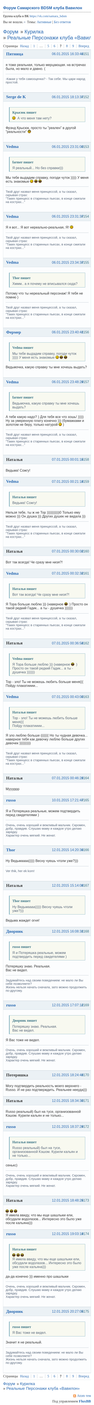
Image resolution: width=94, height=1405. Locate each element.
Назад (24, 46)
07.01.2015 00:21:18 (67, 481)
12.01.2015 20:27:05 (67, 1311)
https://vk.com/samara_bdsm (48, 16)
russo (11, 800)
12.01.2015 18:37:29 (67, 1126)
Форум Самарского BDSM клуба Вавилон (42, 8)
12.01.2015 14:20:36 (67, 850)
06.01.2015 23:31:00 (67, 147)
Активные (44, 22)
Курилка (33, 32)
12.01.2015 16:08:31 (67, 931)
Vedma (12, 146)
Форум (10, 32)
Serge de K (16, 96)
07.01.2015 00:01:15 (67, 459)
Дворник (14, 931)
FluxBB (85, 1401)
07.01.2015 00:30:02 (67, 551)
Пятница (14, 53)
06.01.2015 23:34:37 (67, 262)
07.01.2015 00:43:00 (67, 697)
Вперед (84, 46)
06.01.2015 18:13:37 (67, 97)
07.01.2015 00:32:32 (67, 573)
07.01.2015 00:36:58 (67, 643)
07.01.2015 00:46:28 (67, 778)
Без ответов (62, 22)
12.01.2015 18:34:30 (67, 1101)
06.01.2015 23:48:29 (67, 382)
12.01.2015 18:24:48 (67, 1075)
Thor (10, 849)
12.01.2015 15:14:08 (67, 885)
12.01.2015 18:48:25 (67, 1200)
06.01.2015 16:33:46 (67, 54)
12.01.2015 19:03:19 (67, 1234)
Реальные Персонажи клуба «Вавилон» (43, 1388)
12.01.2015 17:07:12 (67, 1005)
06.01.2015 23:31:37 (67, 216)
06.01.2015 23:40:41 (67, 332)
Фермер (13, 332)
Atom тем (84, 1395)
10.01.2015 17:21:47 (67, 800)
